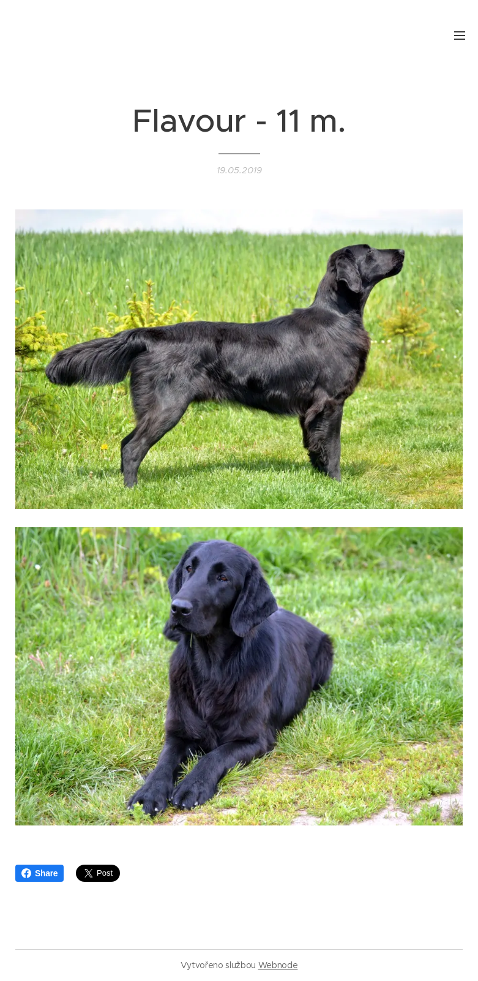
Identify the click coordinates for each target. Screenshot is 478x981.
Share (39, 873)
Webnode (278, 965)
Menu (459, 35)
